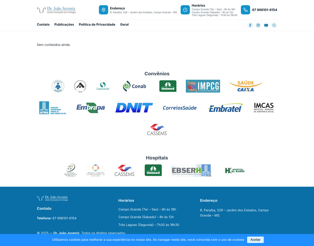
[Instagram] (258, 25)
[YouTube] (266, 25)
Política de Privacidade (97, 24)
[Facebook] (250, 25)
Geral (124, 24)
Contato (43, 24)
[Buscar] (274, 25)
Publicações (64, 24)
